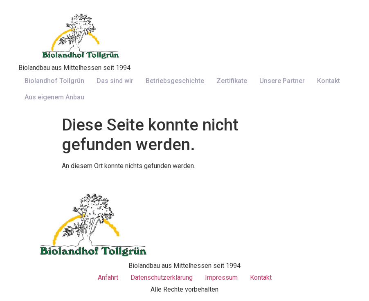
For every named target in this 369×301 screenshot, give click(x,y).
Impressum (221, 277)
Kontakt (328, 81)
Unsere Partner (282, 81)
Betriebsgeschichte (175, 81)
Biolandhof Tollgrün (54, 81)
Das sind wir (115, 81)
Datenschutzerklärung (161, 277)
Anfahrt (108, 277)
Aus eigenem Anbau (54, 97)
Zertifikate (231, 81)
